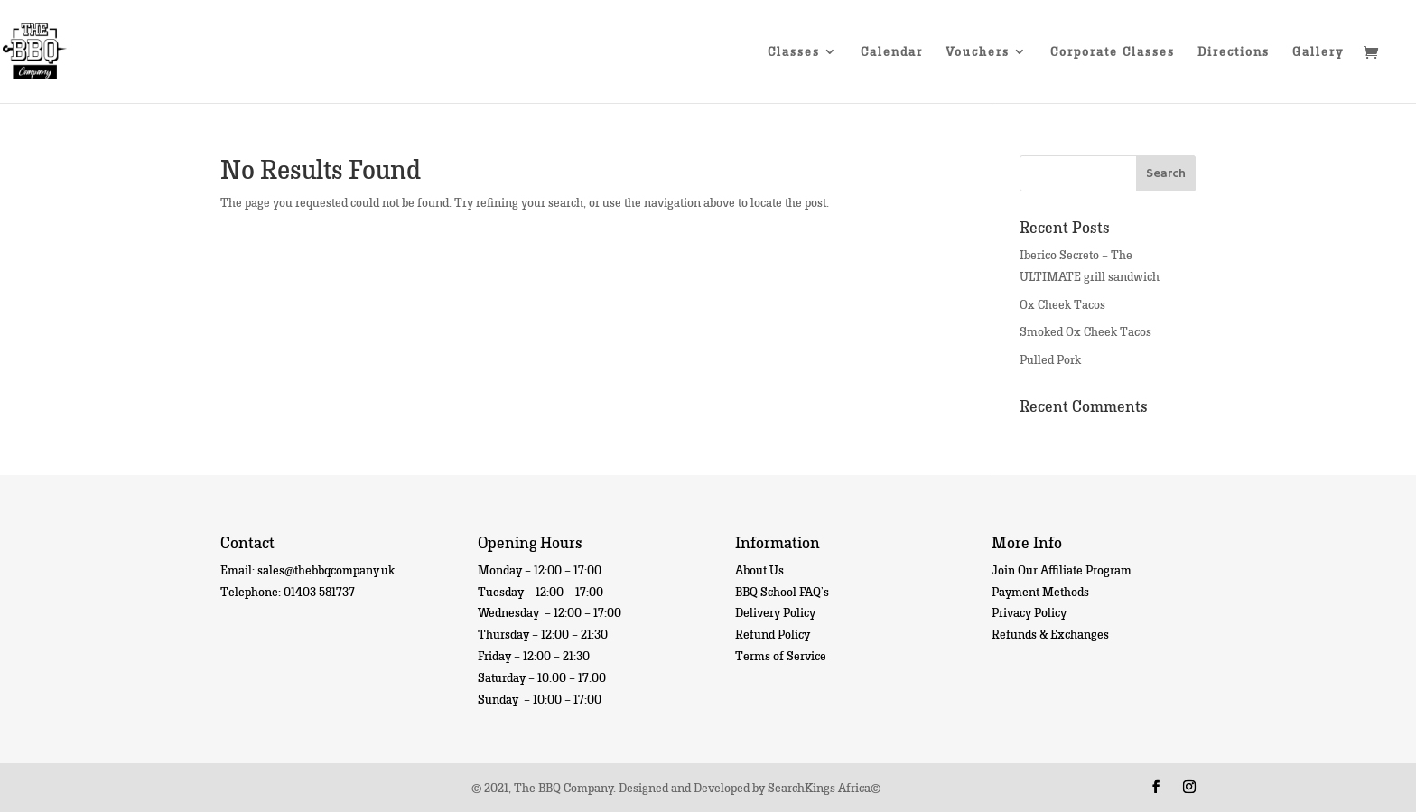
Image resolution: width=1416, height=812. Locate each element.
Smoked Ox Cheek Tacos (1085, 331)
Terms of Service (780, 655)
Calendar (892, 52)
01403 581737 (319, 591)
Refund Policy (772, 633)
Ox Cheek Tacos (1062, 304)
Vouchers (978, 52)
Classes (794, 52)
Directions (1233, 52)
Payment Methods (1040, 591)
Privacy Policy (1029, 612)
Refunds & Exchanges (1050, 633)
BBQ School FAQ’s (782, 591)
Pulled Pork (1050, 359)
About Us (759, 569)
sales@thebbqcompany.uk (326, 569)
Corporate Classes (1112, 52)
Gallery (1318, 52)
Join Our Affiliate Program (1062, 569)
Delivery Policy (775, 612)
